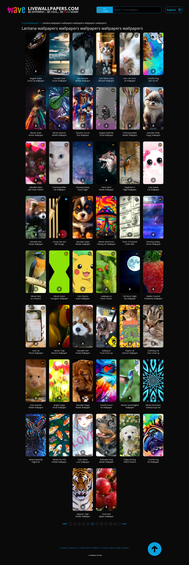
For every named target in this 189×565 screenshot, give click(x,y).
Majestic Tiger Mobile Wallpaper (82, 515)
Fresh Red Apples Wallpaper (106, 515)
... (119, 524)
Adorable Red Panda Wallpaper (36, 242)
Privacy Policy (108, 547)
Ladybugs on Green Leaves (106, 297)
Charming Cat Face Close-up (153, 351)
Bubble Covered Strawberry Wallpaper (153, 297)
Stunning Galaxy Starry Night (83, 188)
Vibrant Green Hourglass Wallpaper (59, 297)
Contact (63, 547)
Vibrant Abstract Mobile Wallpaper (59, 134)
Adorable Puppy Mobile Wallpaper (82, 242)
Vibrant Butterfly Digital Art (36, 460)
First (65, 524)
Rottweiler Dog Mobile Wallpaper (106, 460)
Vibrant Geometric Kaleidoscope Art (153, 406)
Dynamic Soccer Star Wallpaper (83, 134)
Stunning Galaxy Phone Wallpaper (153, 242)
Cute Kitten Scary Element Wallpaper (106, 79)
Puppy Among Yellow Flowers (129, 460)
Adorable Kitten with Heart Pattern (36, 188)
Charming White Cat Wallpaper (59, 188)
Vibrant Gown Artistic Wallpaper (35, 134)
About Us (73, 547)
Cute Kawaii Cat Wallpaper (153, 188)
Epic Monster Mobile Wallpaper (82, 79)
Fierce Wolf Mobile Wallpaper (106, 188)
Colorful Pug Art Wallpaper (153, 460)
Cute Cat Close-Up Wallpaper (129, 79)
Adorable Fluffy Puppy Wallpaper (153, 134)
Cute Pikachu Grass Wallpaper (83, 297)
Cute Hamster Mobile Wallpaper (35, 406)
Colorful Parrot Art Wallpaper (106, 406)
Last (124, 524)
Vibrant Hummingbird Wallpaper (130, 406)
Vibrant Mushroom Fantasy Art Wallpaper (106, 242)
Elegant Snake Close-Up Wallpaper (35, 79)
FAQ (118, 547)
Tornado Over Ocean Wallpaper (59, 79)
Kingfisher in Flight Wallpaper (129, 188)
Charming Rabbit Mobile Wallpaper (129, 134)
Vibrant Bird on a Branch (36, 297)
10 (110, 524)
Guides (126, 547)
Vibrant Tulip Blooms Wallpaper (59, 351)
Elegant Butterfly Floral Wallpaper (106, 134)
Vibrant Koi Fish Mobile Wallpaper (59, 460)
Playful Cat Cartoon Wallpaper (130, 351)
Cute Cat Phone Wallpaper (36, 351)
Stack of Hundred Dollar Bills (129, 242)
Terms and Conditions (90, 547)
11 (115, 524)
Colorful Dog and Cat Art (153, 79)
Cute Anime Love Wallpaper (82, 460)
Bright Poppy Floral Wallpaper (59, 406)
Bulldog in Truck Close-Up (106, 351)
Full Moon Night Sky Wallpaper (130, 297)
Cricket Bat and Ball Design (59, 242)
